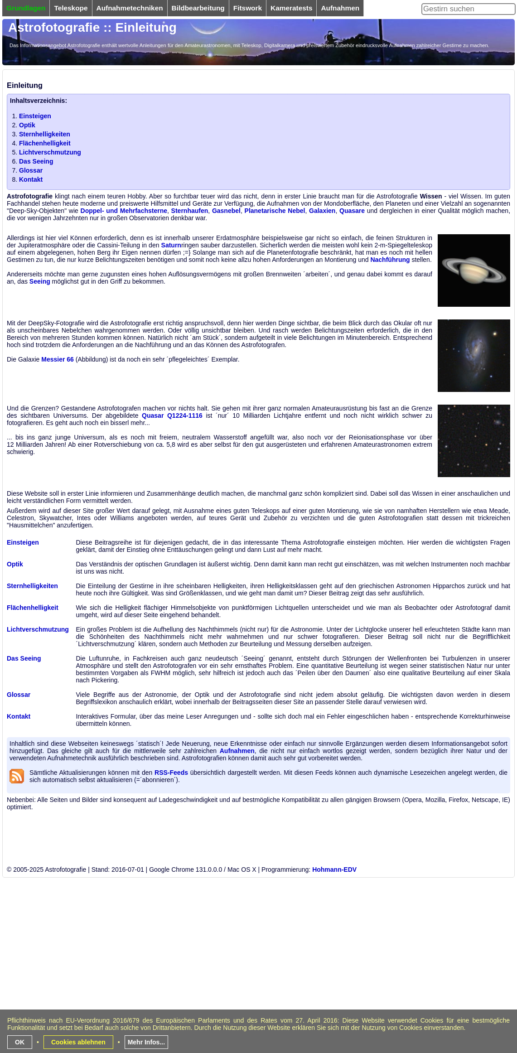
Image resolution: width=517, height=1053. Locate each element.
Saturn (171, 245)
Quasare (352, 210)
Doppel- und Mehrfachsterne (124, 210)
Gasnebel (226, 210)
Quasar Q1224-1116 (172, 415)
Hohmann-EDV (334, 869)
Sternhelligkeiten (44, 134)
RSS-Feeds (171, 772)
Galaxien (322, 210)
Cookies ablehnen (78, 1042)
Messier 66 (57, 359)
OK (19, 1042)
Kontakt (31, 179)
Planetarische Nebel (275, 210)
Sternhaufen (189, 210)
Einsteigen (35, 116)
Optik (27, 125)
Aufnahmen (237, 750)
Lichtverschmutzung (50, 152)
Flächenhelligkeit (45, 143)
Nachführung (390, 259)
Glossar (31, 170)
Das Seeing (36, 161)
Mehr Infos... (146, 1042)
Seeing (39, 281)
